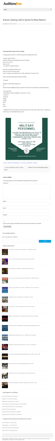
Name (5, 201)
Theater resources (18, 438)
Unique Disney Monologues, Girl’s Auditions (12, 414)
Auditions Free (21, 439)
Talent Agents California (7, 438)
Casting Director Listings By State (9, 430)
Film (12, 162)
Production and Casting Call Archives (10, 427)
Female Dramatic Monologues (9, 409)
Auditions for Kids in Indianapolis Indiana (38, 167)
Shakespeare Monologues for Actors (10, 401)
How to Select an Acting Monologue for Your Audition (14, 404)
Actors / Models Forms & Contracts (31, 438)
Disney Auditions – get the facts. (9, 422)
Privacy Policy (44, 438)
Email (4, 208)
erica (6, 23)
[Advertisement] (27, 37)
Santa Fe (35, 162)
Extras (9, 162)
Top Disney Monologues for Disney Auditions (12, 406)
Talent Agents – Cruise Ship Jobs (9, 425)
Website (5, 214)
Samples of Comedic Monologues (9, 398)
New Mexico (17, 162)
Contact (12, 439)
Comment (6, 183)
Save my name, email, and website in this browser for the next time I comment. (22, 223)
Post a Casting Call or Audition (10, 236)
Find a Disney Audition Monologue (10, 396)
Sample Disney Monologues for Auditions (11, 411)
